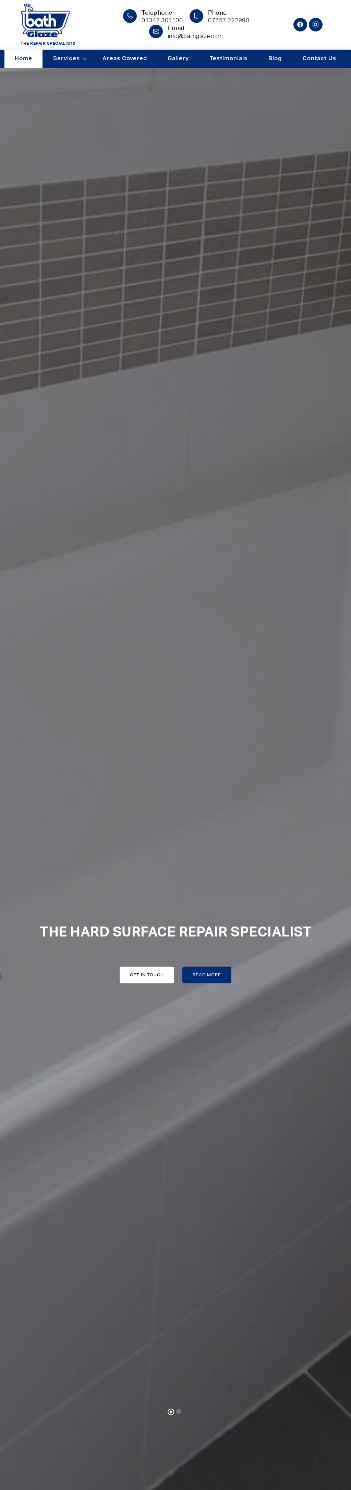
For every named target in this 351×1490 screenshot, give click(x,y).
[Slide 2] (178, 1411)
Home (24, 59)
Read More (207, 975)
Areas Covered (124, 59)
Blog (275, 59)
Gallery (178, 59)
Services (66, 59)
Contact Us (319, 59)
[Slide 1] (170, 1411)
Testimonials (228, 59)
